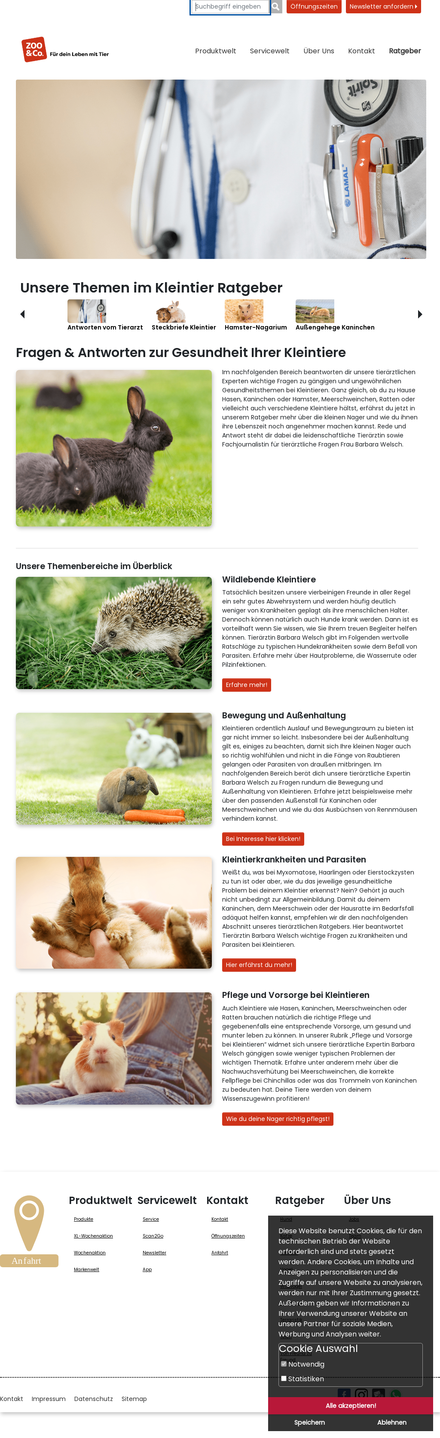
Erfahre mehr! (246, 685)
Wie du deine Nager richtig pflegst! (278, 1119)
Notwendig (302, 1364)
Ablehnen (391, 1422)
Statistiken (302, 1379)
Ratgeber (405, 51)
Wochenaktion (90, 1253)
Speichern (309, 1422)
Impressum (49, 1399)
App (147, 1269)
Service (151, 1219)
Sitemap (134, 1399)
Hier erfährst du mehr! (259, 965)
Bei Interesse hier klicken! (263, 838)
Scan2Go (153, 1236)
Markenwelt (86, 1269)
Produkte (83, 1219)
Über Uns (318, 51)
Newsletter (154, 1253)
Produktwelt (215, 51)
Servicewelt (270, 51)
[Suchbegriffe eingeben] (230, 6)
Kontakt (361, 51)
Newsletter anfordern (383, 6)
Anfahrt (219, 1253)
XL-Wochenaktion (93, 1236)
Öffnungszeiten (314, 6)
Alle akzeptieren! (351, 1405)
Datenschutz (93, 1399)
